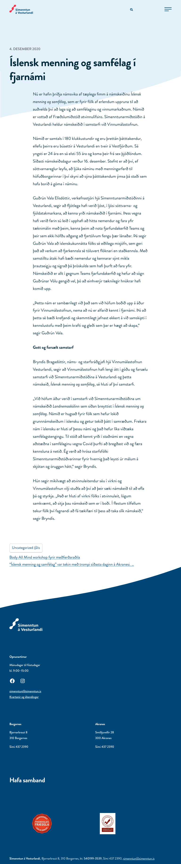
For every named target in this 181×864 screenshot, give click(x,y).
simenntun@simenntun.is (25, 691)
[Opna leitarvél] (132, 10)
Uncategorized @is (26, 547)
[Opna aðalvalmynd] (168, 9)
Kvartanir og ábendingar (24, 697)
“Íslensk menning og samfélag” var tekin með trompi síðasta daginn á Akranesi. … (71, 564)
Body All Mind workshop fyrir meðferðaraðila (44, 557)
